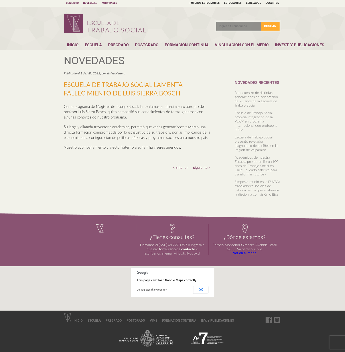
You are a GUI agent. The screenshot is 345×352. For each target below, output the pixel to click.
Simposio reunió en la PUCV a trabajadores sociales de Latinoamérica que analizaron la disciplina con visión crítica (257, 187)
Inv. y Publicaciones (217, 320)
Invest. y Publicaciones (299, 45)
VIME (153, 320)
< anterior (180, 167)
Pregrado (118, 45)
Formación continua (179, 320)
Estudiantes (233, 2)
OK (201, 290)
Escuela (93, 45)
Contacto (72, 3)
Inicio (73, 45)
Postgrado (146, 45)
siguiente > (201, 167)
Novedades (90, 3)
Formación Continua (187, 45)
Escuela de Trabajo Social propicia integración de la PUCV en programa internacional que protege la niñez (256, 121)
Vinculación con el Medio (242, 45)
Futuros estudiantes (205, 2)
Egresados (253, 2)
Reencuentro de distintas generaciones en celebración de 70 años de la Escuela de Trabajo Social (256, 98)
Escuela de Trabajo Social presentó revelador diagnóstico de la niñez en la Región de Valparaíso (256, 143)
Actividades (109, 3)
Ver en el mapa (244, 253)
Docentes (272, 2)
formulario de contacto (177, 249)
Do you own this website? (152, 289)
